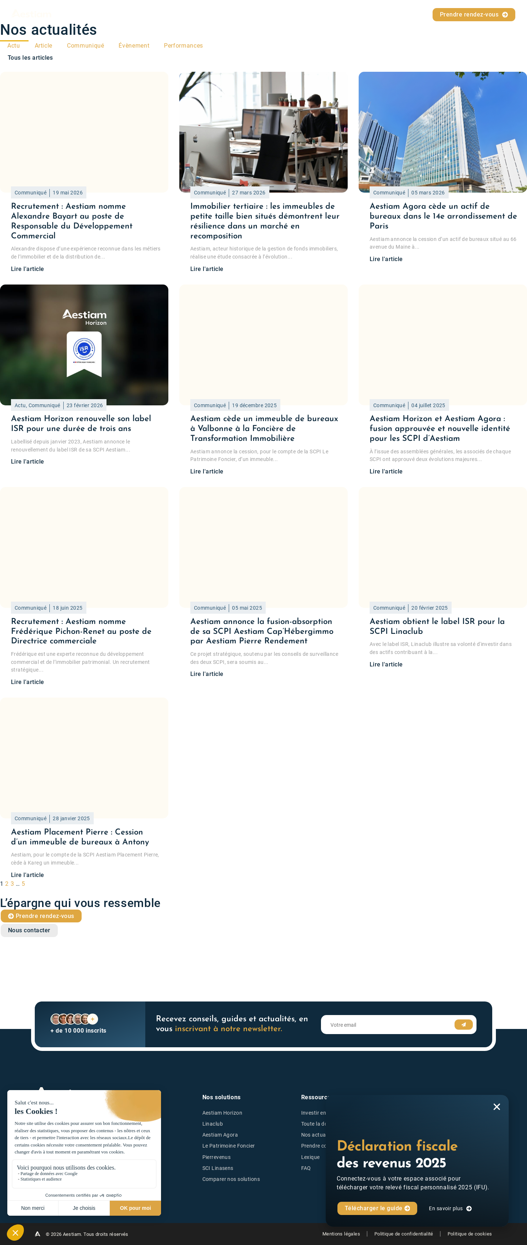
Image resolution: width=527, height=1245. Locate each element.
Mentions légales (339, 1234)
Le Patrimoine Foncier (228, 1146)
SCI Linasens (217, 1168)
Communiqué (85, 45)
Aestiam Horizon (222, 1113)
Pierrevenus (216, 1157)
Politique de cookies (470, 1234)
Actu (13, 45)
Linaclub (212, 1124)
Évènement (134, 45)
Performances (183, 45)
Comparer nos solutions (231, 1179)
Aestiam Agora (220, 1135)
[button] (496, 1106)
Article (43, 45)
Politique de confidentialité (402, 1234)
